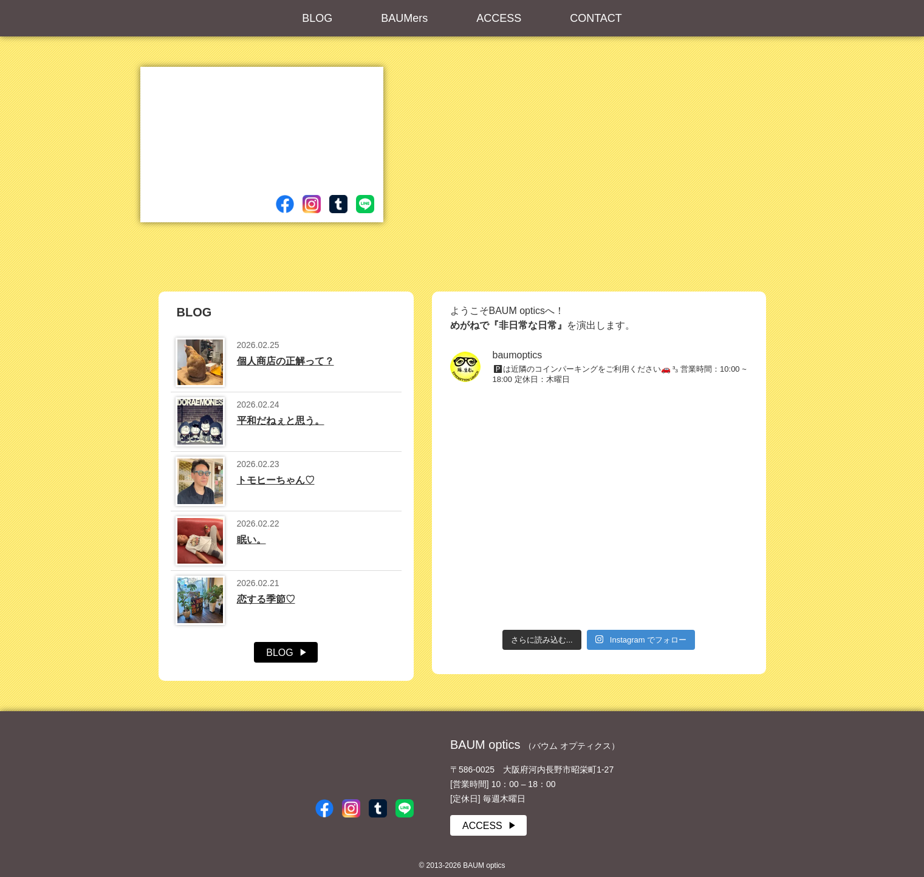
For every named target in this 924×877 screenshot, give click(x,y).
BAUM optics (359, 758)
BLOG (317, 18)
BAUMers (404, 18)
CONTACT (596, 18)
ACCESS (498, 18)
